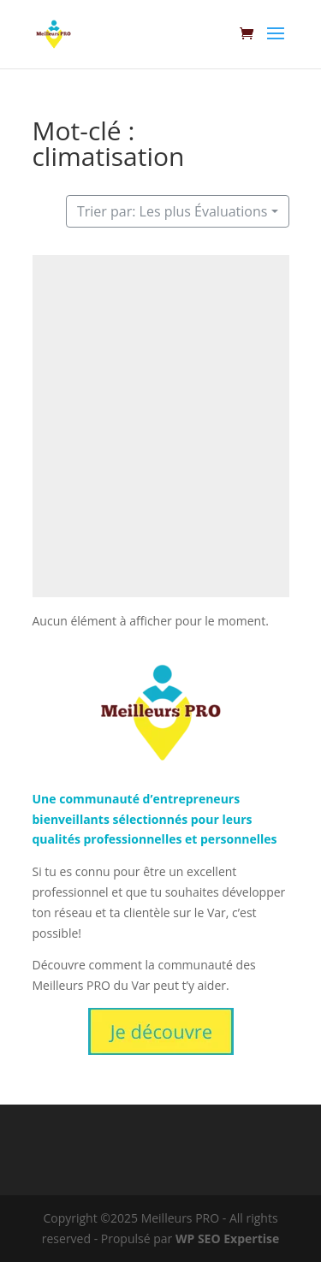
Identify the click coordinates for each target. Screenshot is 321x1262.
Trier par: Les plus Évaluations (172, 211)
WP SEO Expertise (227, 1238)
